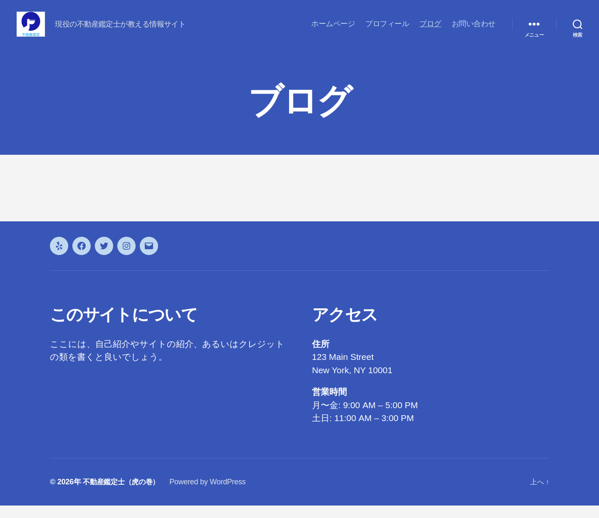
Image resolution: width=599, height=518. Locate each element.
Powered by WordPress (212, 494)
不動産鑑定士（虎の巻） (123, 494)
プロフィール (387, 30)
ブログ (430, 30)
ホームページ (333, 30)
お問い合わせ (473, 30)
